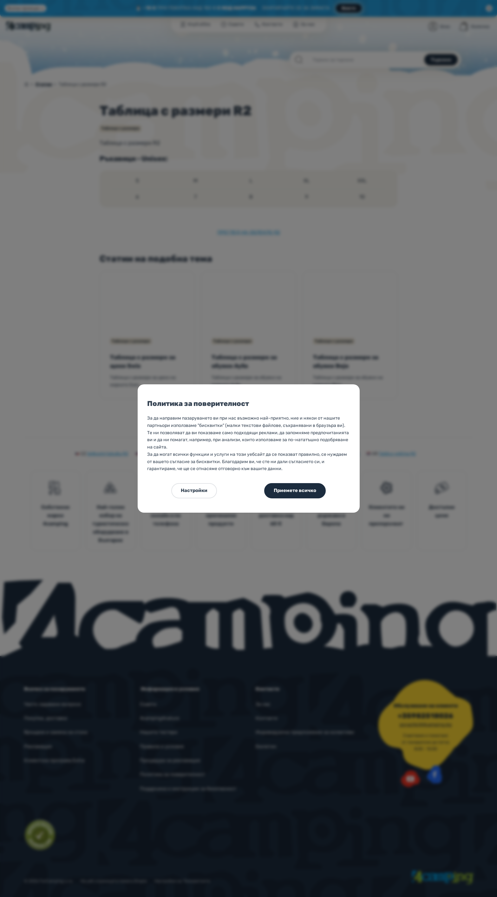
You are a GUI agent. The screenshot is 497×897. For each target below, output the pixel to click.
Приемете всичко (295, 490)
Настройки (194, 490)
